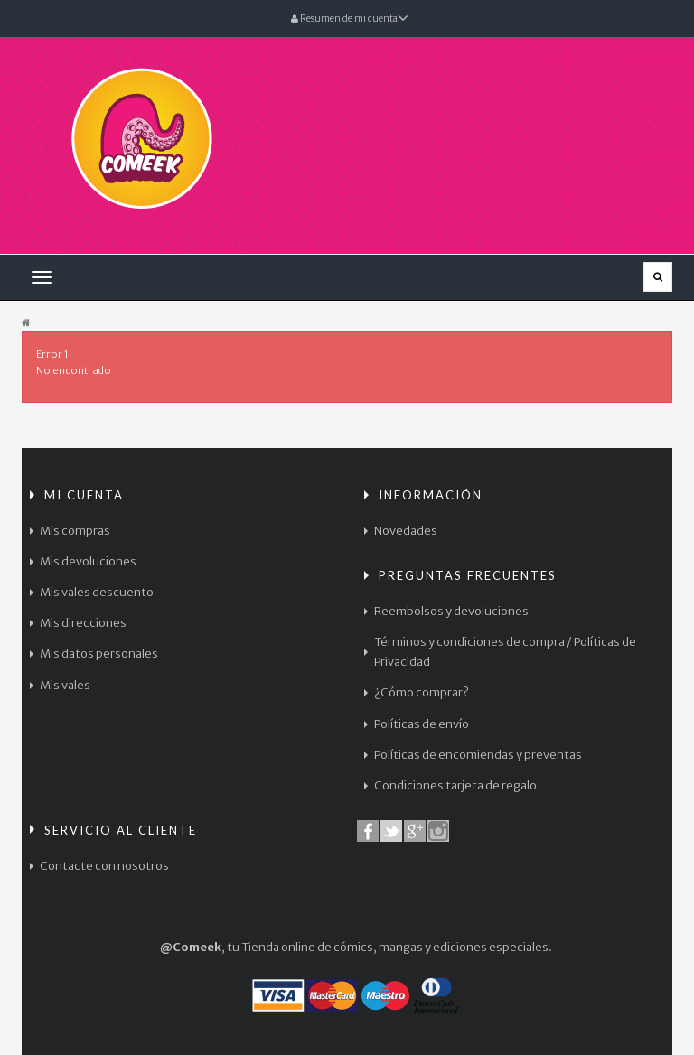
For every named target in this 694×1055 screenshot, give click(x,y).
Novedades (405, 530)
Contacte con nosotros (104, 865)
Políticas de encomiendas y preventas (478, 754)
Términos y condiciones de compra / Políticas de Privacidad (505, 651)
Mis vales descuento (97, 592)
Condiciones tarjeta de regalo (455, 785)
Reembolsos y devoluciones (451, 611)
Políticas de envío (421, 724)
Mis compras (75, 530)
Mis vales (65, 685)
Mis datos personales (99, 653)
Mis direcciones (83, 622)
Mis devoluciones (88, 561)
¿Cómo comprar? (421, 692)
